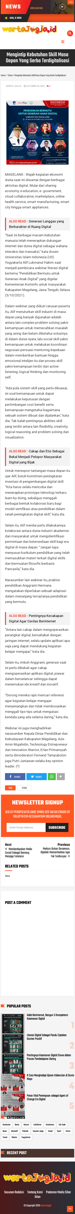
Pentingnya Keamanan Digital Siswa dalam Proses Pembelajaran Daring (49, 1057)
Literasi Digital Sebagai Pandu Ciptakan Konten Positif (47, 1037)
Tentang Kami (35, 1192)
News (5, 1131)
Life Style (62, 1125)
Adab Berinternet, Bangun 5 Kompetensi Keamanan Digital (47, 1017)
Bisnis (17, 1125)
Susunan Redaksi (14, 1192)
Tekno (24, 788)
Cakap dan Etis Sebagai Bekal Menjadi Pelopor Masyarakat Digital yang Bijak (36, 456)
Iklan (37, 1197)
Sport (59, 1131)
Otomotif (14, 1131)
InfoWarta (37, 1125)
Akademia (6, 1125)
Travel (5, 1137)
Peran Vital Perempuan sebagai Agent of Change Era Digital (47, 1097)
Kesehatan (50, 1125)
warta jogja (45, 1205)
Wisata (14, 1137)
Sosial (50, 1131)
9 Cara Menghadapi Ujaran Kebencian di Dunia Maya (50, 1077)
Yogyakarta (25, 1137)
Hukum (26, 1125)
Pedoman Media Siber (58, 1192)
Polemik (25, 1131)
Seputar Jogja (38, 1131)
